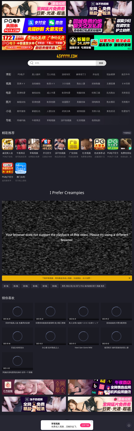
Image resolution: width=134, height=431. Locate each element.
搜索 (101, 63)
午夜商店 (36, 120)
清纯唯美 (96, 101)
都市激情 (21, 111)
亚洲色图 (36, 101)
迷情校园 (81, 111)
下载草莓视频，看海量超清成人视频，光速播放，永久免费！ (86, 278)
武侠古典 (66, 111)
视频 (8, 83)
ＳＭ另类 (126, 83)
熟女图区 (111, 101)
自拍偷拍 (36, 83)
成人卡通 (51, 92)
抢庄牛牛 (126, 74)
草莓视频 (51, 120)
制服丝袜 (81, 92)
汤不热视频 (66, 120)
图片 (8, 102)
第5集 (45, 286)
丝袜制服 (96, 83)
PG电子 (21, 74)
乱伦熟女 (111, 92)
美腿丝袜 (81, 101)
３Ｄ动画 (66, 83)
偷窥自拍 (21, 101)
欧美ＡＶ (51, 83)
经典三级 (96, 92)
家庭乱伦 (36, 111)
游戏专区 (66, 74)
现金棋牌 (111, 74)
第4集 (35, 286)
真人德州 (36, 74)
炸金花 (96, 74)
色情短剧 (96, 120)
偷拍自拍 (36, 92)
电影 (8, 92)
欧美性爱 (66, 92)
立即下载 (85, 425)
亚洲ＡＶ (21, 83)
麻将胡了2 (81, 74)
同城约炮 (21, 120)
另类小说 (96, 111)
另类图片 (126, 101)
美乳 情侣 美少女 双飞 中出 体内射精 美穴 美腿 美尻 (83, 286)
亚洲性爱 (21, 92)
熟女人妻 (81, 83)
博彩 (8, 74)
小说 (8, 111)
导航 (8, 120)
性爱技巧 (126, 111)
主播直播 (111, 83)
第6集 (54, 286)
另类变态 (126, 92)
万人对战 (51, 74)
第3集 (25, 286)
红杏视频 (81, 120)
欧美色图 (51, 101)
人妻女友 (51, 111)
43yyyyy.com (67, 56)
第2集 (15, 286)
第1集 (6, 286)
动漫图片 (66, 101)
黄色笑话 (111, 111)
